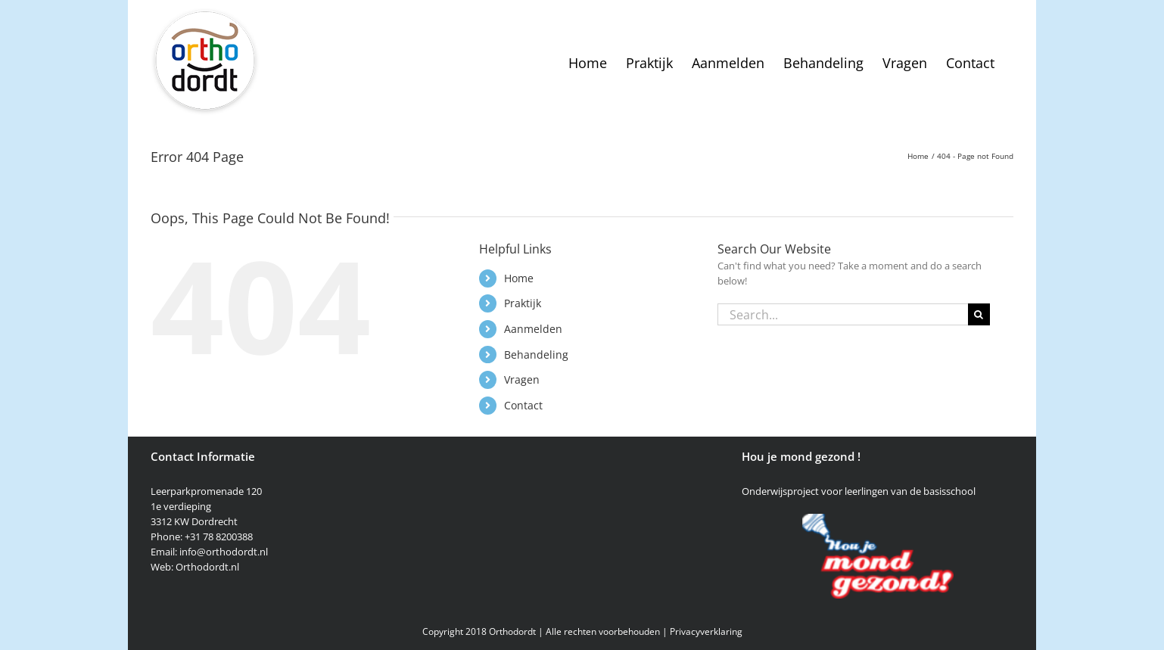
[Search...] (842, 314)
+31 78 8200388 (219, 536)
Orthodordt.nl (207, 567)
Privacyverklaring (706, 631)
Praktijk (522, 303)
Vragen (522, 379)
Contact (523, 405)
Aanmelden (533, 329)
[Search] (979, 314)
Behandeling (536, 354)
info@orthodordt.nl (223, 551)
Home (519, 278)
